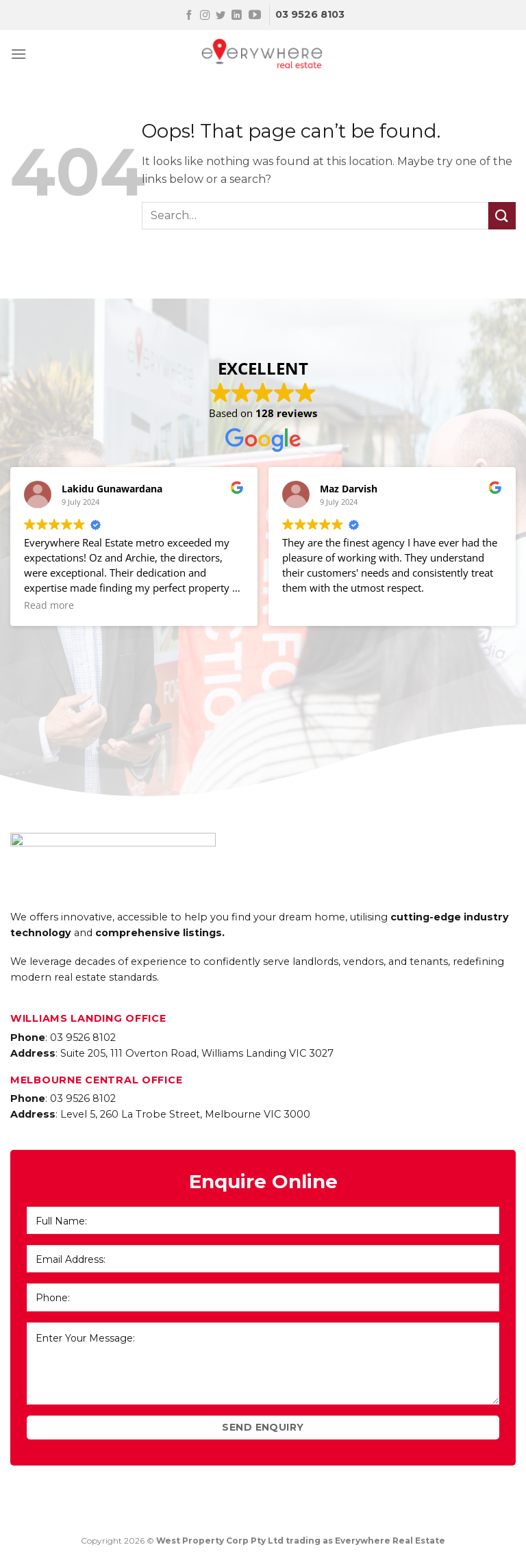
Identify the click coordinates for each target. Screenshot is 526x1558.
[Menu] (18, 54)
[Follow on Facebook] (189, 15)
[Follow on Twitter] (220, 15)
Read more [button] (49, 605)
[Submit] (502, 215)
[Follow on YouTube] (255, 16)
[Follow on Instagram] (205, 15)
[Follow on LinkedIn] (236, 15)
